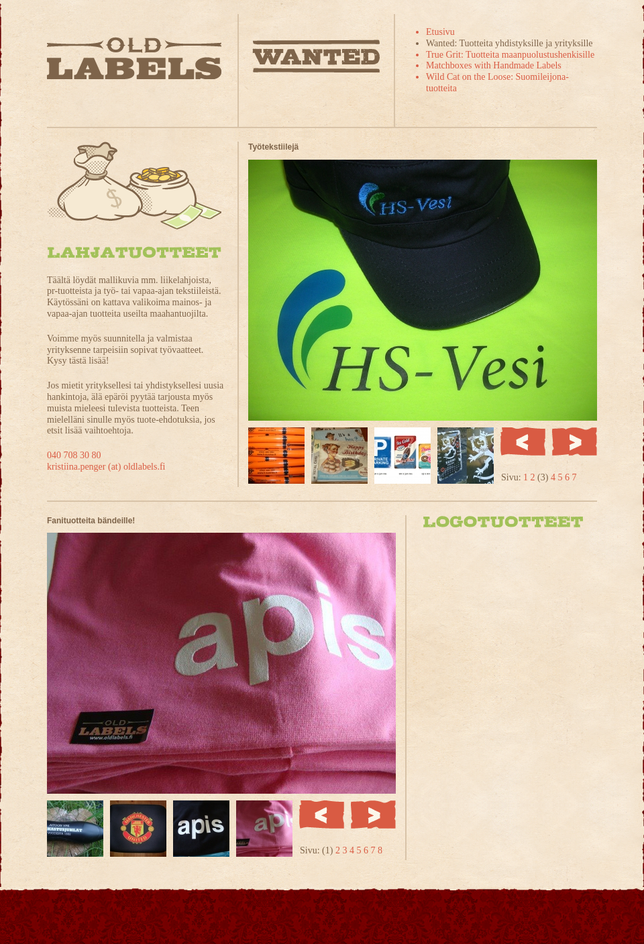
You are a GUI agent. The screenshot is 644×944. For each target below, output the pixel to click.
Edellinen (522, 441)
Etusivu (440, 32)
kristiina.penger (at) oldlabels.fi (106, 467)
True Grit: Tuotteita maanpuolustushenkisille (510, 55)
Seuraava (574, 441)
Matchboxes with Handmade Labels (493, 65)
